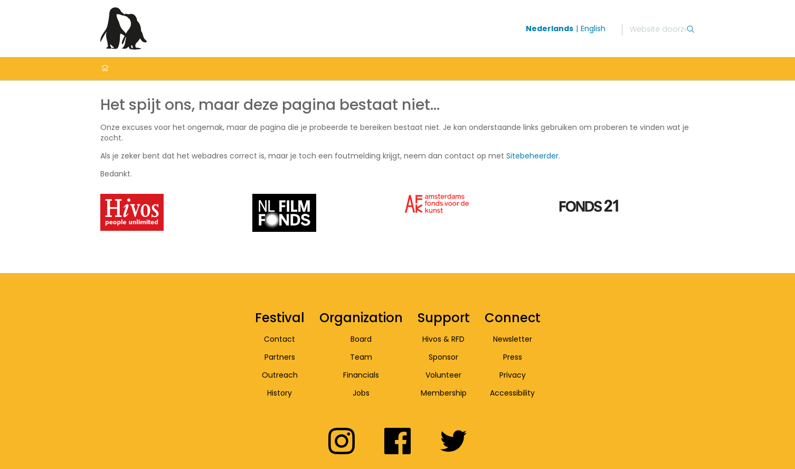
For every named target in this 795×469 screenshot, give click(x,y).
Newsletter (512, 339)
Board (361, 339)
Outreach (280, 375)
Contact (279, 339)
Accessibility (512, 393)
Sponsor (443, 357)
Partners (279, 357)
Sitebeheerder (532, 156)
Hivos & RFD (443, 339)
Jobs (361, 393)
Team (361, 357)
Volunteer (443, 375)
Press (512, 357)
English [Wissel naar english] (593, 28)
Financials (361, 375)
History (279, 393)
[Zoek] (658, 29)
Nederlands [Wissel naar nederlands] (549, 28)
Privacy (512, 375)
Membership (444, 393)
